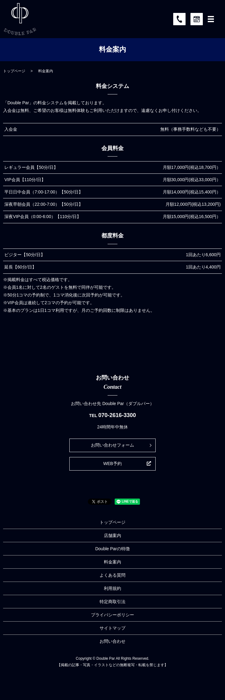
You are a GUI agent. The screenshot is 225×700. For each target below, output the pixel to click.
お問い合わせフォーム (112, 445)
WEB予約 (112, 463)
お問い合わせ (112, 641)
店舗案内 (112, 535)
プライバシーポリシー (112, 614)
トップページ (14, 71)
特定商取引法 (112, 601)
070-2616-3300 (117, 415)
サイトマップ (112, 628)
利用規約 (112, 588)
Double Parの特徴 (112, 548)
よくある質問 (112, 575)
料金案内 (112, 561)
